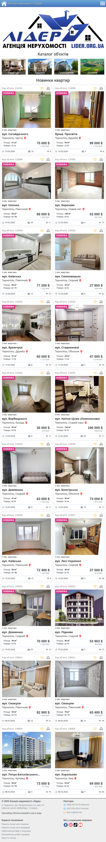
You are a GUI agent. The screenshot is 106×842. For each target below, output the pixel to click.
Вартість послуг (9, 837)
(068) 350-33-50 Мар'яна (78, 804)
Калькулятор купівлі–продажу (16, 834)
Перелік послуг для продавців (16, 827)
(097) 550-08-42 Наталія (77, 808)
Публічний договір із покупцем (16, 831)
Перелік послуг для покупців (15, 824)
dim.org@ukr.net (74, 812)
